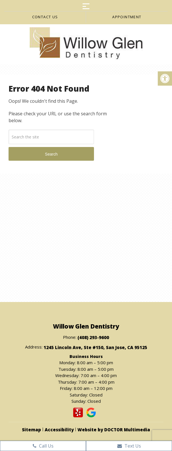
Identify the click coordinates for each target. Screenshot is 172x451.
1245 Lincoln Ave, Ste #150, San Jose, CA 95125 (95, 347)
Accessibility (59, 429)
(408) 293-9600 (93, 337)
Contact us (45, 16)
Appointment (126, 16)
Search (51, 154)
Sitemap (31, 429)
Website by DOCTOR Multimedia (113, 429)
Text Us (129, 446)
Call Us (43, 446)
